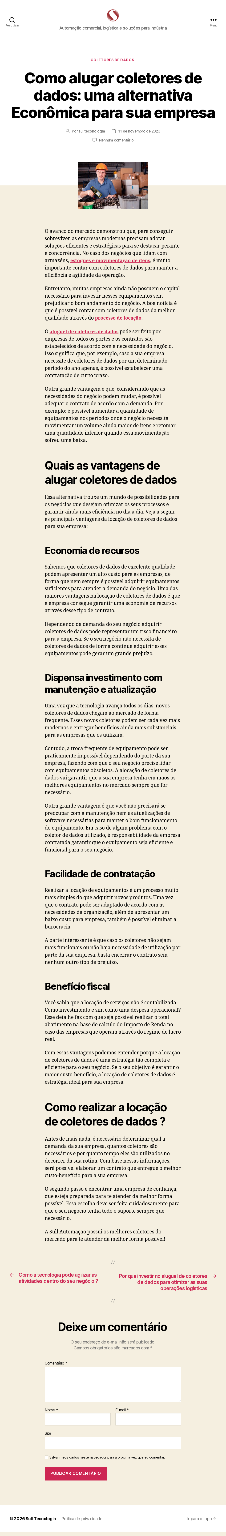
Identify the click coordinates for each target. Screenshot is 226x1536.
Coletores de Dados (113, 63)
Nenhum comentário (116, 143)
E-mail (122, 1414)
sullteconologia (91, 134)
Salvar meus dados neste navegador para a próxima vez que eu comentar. (107, 1461)
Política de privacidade (84, 1522)
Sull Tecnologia (41, 1522)
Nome (51, 1414)
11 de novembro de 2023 (139, 134)
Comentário (56, 1367)
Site (48, 1437)
